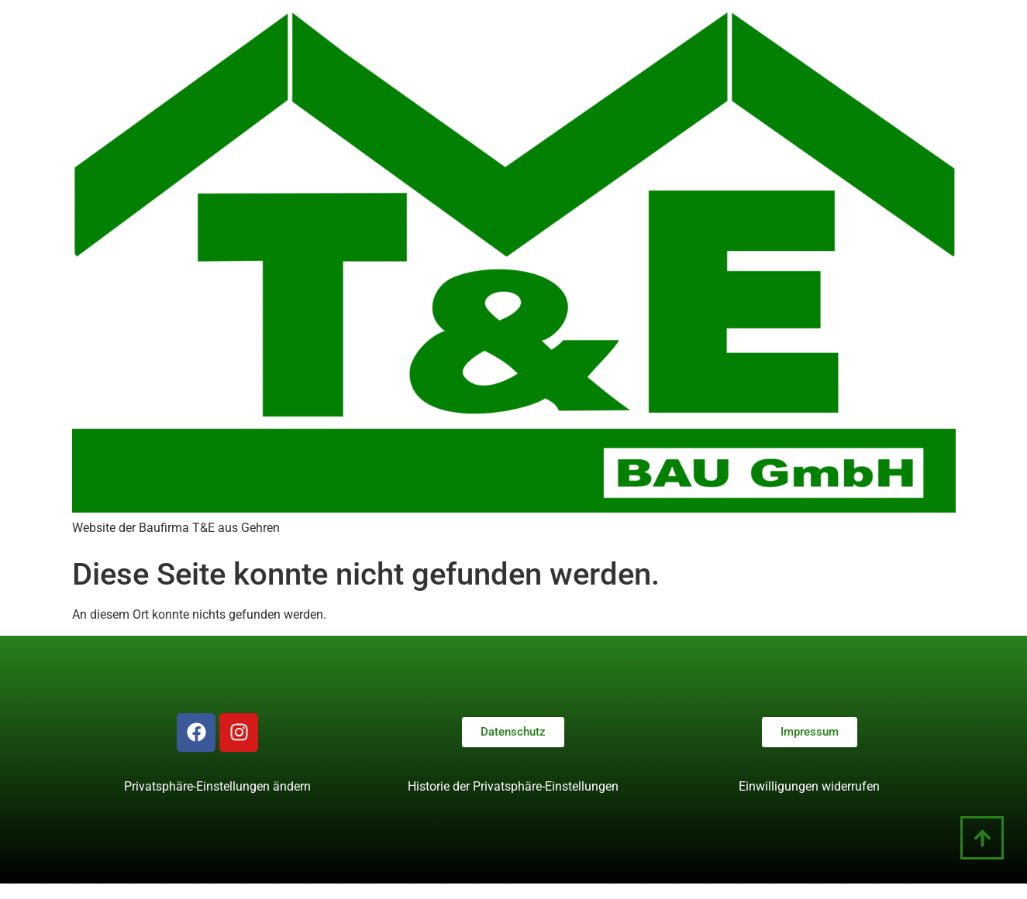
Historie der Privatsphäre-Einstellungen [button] (513, 786)
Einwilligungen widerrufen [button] (809, 786)
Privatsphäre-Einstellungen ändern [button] (217, 786)
